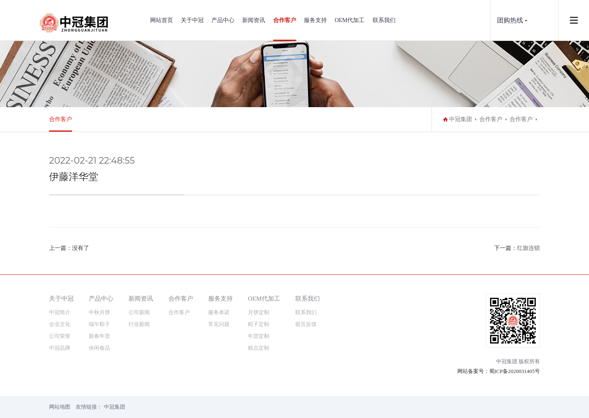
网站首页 (161, 20)
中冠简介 (59, 312)
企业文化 (59, 324)
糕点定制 (258, 348)
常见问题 (218, 324)
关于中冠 (192, 20)
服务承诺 (218, 312)
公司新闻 (139, 312)
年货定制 (258, 336)
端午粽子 (99, 324)
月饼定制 (258, 312)
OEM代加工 (349, 20)
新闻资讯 (253, 20)
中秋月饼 (99, 312)
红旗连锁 (528, 248)
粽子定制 (258, 324)
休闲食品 (99, 348)
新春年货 (99, 336)
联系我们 (384, 20)
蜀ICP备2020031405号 (514, 371)
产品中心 (222, 20)
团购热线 (510, 20)
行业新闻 (139, 324)
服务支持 (315, 20)
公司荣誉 (59, 336)
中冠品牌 (59, 348)
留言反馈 (306, 324)
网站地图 (59, 407)
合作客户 (284, 20)
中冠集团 (460, 119)
